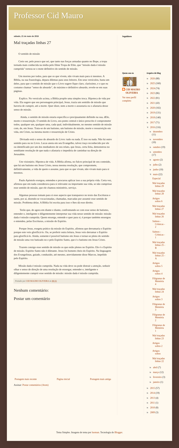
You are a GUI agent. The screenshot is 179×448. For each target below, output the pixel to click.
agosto (156, 159)
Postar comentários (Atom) (35, 385)
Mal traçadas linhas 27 (158, 207)
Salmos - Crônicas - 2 (158, 224)
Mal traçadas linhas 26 (158, 215)
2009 (153, 412)
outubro (157, 147)
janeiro (156, 382)
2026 (153, 78)
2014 (153, 393)
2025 (153, 83)
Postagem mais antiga (100, 379)
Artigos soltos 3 (157, 298)
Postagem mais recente (26, 379)
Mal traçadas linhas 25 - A (158, 255)
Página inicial (63, 379)
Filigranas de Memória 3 (158, 307)
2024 (153, 88)
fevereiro (157, 377)
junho (156, 169)
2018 (153, 117)
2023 (153, 93)
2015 (153, 388)
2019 (153, 112)
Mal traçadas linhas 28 (158, 192)
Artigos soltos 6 (157, 200)
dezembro (157, 131)
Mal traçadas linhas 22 (158, 360)
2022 (153, 98)
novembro (158, 139)
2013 (153, 398)
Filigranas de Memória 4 (158, 281)
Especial (156, 178)
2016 (153, 127)
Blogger (118, 432)
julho (156, 164)
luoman (95, 432)
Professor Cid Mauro (48, 15)
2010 (153, 407)
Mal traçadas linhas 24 (158, 290)
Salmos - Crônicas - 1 (158, 234)
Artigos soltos (156, 352)
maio (156, 174)
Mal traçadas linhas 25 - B (158, 245)
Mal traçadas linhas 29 (158, 184)
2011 (152, 402)
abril (155, 367)
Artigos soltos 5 (157, 264)
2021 (153, 103)
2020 (153, 108)
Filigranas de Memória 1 (158, 328)
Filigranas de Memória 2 (158, 317)
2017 (153, 122)
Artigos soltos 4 (157, 272)
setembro (157, 152)
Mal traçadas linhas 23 (158, 337)
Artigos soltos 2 (157, 344)
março (156, 372)
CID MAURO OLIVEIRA (133, 91)
